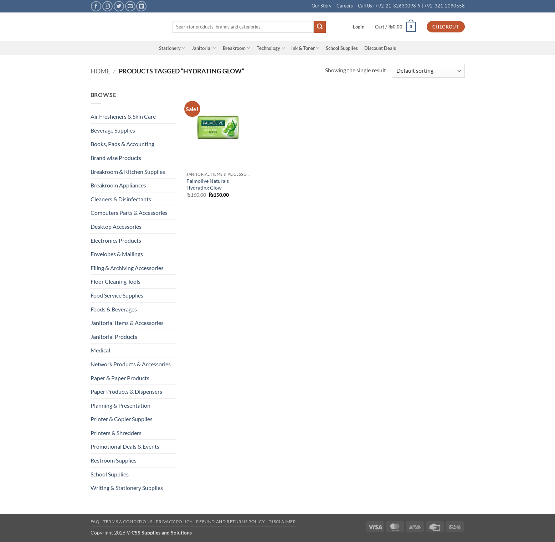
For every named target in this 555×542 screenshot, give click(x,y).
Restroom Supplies (114, 460)
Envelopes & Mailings (117, 254)
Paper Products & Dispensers (126, 391)
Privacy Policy (174, 521)
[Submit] (320, 27)
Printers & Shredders (116, 432)
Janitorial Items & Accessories (127, 322)
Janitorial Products (114, 336)
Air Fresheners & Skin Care (123, 116)
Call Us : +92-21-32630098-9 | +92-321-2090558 (411, 6)
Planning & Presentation (120, 405)
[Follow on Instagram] (107, 6)
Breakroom (236, 48)
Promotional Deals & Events (125, 446)
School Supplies (342, 48)
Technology (271, 48)
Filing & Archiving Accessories (127, 267)
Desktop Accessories (116, 226)
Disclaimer (282, 521)
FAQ (95, 521)
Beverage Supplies (113, 130)
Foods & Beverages (114, 309)
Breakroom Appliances (118, 185)
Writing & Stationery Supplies (127, 487)
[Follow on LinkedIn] (141, 6)
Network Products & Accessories (131, 364)
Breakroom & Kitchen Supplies (128, 171)
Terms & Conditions (127, 521)
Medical (100, 350)
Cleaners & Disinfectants (121, 199)
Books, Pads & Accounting (122, 143)
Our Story (322, 6)
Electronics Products (116, 240)
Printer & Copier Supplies (122, 418)
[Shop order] (428, 71)
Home (100, 71)
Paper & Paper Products (120, 378)
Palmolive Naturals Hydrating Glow (207, 184)
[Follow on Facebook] (96, 6)
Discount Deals (380, 48)
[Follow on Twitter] (119, 6)
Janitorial (204, 48)
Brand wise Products (116, 157)
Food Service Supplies (117, 295)
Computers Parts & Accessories (129, 212)
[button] (358, 26)
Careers (344, 6)
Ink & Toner (305, 48)
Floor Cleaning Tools (115, 281)
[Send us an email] (130, 6)
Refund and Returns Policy (230, 521)
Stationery (172, 48)
